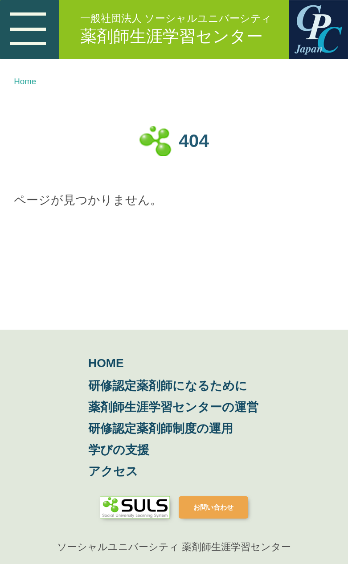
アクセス (113, 471)
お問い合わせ (213, 507)
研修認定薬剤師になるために (167, 385)
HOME (106, 363)
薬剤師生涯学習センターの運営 (173, 407)
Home (25, 81)
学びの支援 (118, 450)
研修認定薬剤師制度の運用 (160, 428)
